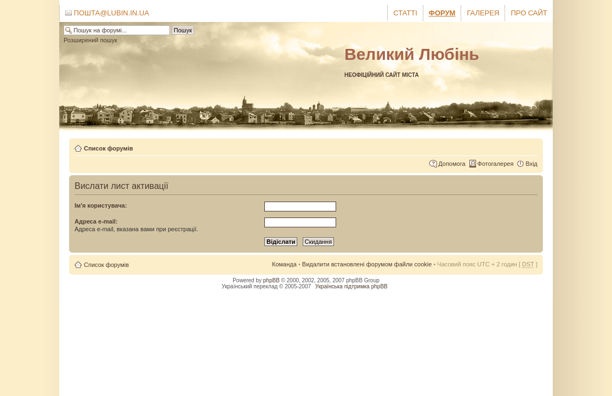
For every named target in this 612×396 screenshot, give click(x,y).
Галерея (483, 13)
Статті (405, 13)
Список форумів (108, 148)
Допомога (451, 163)
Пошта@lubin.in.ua (107, 13)
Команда (284, 264)
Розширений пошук (90, 40)
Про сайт (529, 13)
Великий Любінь (411, 54)
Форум (442, 13)
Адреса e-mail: (96, 221)
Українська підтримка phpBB (351, 286)
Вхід (531, 163)
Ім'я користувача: (101, 205)
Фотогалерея (496, 163)
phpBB (271, 280)
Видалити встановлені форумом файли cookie (367, 264)
